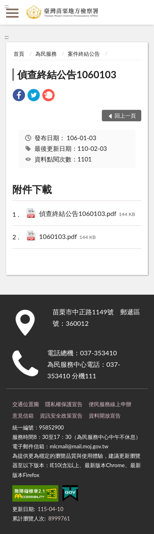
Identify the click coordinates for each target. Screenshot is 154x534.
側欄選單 (12, 13)
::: (7, 6)
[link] (19, 96)
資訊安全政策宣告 (61, 415)
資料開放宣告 (105, 415)
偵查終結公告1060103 (66, 74)
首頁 (19, 53)
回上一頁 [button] (125, 115)
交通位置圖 (25, 404)
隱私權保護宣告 (64, 404)
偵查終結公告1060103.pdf (87, 214)
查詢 (141, 12)
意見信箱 (23, 415)
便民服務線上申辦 (110, 404)
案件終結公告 (84, 53)
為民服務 (46, 53)
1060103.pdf (67, 237)
